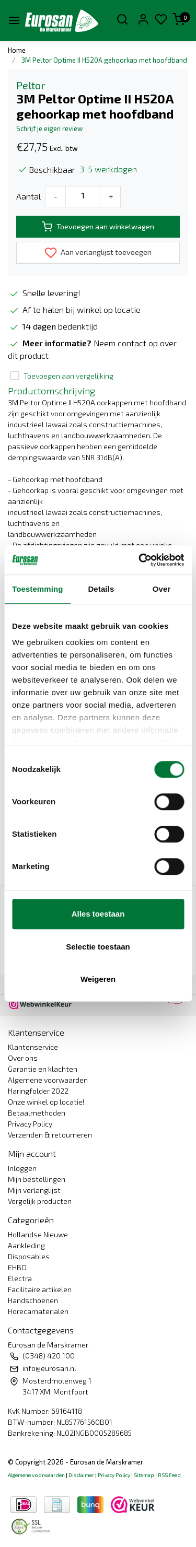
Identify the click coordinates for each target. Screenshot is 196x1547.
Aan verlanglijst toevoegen (98, 253)
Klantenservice (33, 1046)
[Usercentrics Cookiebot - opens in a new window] (139, 560)
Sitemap (144, 1475)
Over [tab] (162, 588)
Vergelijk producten (40, 1201)
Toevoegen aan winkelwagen (98, 226)
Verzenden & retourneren (50, 1134)
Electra (20, 1278)
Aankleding (26, 1245)
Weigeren (98, 979)
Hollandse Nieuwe (38, 1234)
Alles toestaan (98, 913)
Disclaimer (81, 1475)
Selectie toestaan (98, 946)
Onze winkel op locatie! (46, 1101)
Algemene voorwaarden (48, 1079)
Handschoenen (33, 1300)
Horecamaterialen (38, 1311)
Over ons (23, 1057)
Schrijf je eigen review (49, 128)
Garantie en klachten (42, 1068)
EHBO (17, 1267)
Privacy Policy (30, 1123)
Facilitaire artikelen (40, 1289)
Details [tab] (101, 588)
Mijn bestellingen (36, 1179)
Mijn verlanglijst (34, 1190)
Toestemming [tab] (37, 588)
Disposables (29, 1256)
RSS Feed (169, 1475)
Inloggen (22, 1168)
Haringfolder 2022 (38, 1090)
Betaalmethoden (36, 1112)
